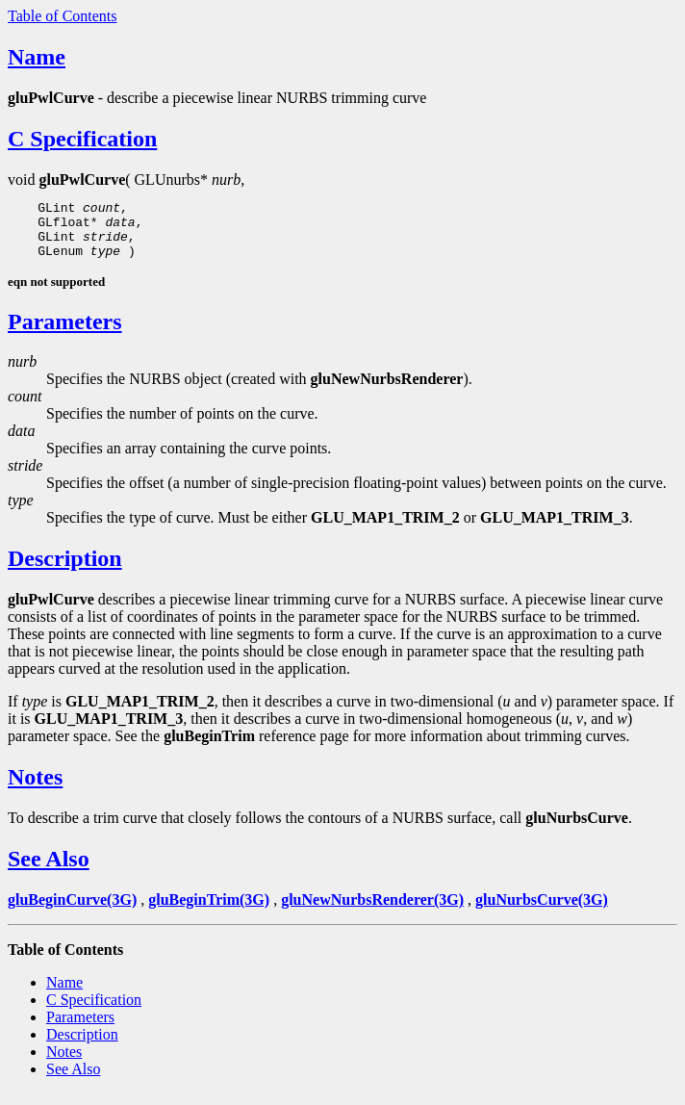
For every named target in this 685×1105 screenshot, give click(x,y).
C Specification (82, 138)
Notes (35, 788)
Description (65, 569)
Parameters (65, 333)
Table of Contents (62, 16)
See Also (48, 870)
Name (36, 56)
